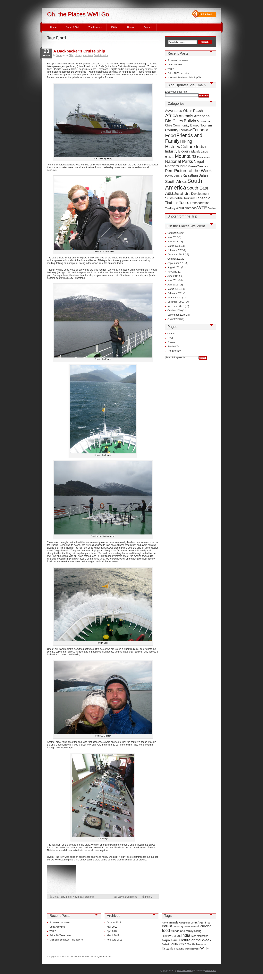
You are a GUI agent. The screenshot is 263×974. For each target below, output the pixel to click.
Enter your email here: (176, 91)
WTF (202, 207)
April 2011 (172, 284)
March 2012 (173, 246)
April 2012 (172, 241)
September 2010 (176, 314)
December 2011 (175, 254)
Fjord (69, 896)
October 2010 (174, 310)
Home (53, 27)
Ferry (62, 896)
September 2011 (176, 263)
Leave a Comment (127, 896)
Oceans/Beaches (198, 166)
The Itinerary (95, 27)
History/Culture (180, 146)
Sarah (59, 55)
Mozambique (203, 157)
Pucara (169, 175)
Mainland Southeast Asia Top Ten (184, 77)
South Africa (175, 181)
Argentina (202, 116)
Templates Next (184, 970)
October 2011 (174, 258)
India (201, 146)
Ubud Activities (175, 64)
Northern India (176, 166)
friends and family (182, 930)
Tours (184, 202)
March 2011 (173, 289)
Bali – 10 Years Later (178, 73)
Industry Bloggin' (177, 151)
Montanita (169, 157)
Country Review (178, 130)
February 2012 (175, 250)
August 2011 (174, 267)
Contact (148, 27)
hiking (197, 930)
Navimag (77, 896)
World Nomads (186, 208)
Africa (171, 115)
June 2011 (172, 276)
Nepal (199, 161)
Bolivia (190, 121)
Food (170, 135)
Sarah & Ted (72, 27)
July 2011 (172, 271)
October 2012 (174, 233)
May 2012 (172, 237)
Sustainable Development (191, 193)
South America (101, 55)
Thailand (171, 203)
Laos (204, 151)
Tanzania (203, 198)
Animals (186, 116)
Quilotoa (178, 176)
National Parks (179, 161)
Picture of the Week (177, 60)
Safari (203, 175)
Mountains (88, 55)
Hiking (186, 141)
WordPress (210, 970)
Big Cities (174, 120)
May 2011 (172, 280)
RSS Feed (206, 14)
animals (173, 922)
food (166, 930)
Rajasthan (190, 175)
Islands (78, 55)
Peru (169, 171)
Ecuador (200, 129)
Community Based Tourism (192, 125)
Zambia (212, 208)
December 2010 (175, 302)
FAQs (114, 27)
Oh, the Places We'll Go (78, 14)
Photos (130, 27)
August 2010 (174, 319)
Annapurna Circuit (188, 923)
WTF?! (170, 69)
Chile (71, 55)
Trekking (170, 208)
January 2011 (174, 297)
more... (148, 896)
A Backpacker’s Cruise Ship (79, 51)
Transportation (199, 203)
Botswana (203, 121)
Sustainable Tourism (180, 198)
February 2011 (175, 293)
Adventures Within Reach (184, 111)
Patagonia (88, 896)
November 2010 (175, 306)
